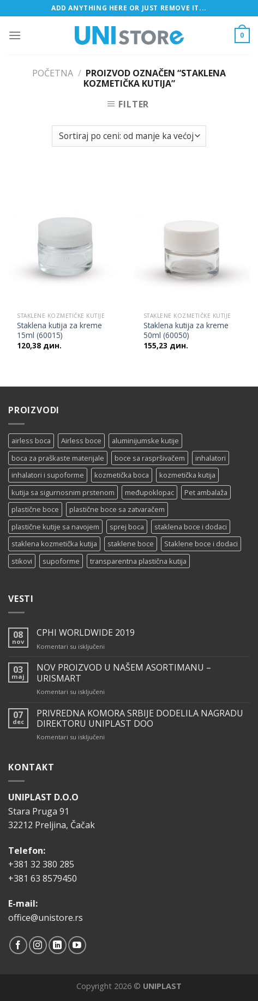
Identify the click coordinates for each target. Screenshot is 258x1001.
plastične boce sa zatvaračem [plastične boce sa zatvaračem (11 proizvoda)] (117, 509)
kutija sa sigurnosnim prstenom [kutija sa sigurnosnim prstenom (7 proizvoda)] (63, 492)
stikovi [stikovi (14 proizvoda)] (21, 561)
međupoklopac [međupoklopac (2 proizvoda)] (149, 492)
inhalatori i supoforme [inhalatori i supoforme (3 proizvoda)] (47, 475)
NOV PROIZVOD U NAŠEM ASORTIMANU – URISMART (124, 672)
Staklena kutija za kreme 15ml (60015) (59, 330)
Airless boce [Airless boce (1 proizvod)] (81, 440)
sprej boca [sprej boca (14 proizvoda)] (127, 527)
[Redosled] (129, 136)
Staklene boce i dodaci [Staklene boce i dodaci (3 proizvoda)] (201, 543)
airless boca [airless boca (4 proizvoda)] (31, 440)
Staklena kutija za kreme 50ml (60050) (186, 330)
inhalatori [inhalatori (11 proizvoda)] (210, 458)
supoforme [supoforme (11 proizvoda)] (61, 561)
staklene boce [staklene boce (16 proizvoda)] (130, 543)
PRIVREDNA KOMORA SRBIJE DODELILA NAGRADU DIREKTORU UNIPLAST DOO (140, 718)
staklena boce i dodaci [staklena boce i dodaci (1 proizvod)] (190, 527)
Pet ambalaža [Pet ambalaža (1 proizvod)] (205, 492)
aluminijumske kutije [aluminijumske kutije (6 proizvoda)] (145, 440)
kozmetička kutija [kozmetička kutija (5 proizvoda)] (187, 475)
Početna (52, 73)
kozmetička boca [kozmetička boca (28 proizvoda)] (121, 475)
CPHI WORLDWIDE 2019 (86, 633)
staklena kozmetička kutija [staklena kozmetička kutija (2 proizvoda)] (54, 543)
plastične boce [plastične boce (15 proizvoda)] (35, 509)
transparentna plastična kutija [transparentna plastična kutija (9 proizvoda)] (138, 561)
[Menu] (14, 35)
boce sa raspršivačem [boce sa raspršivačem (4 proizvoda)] (150, 458)
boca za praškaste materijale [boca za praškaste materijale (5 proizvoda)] (57, 458)
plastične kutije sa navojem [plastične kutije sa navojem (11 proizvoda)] (55, 527)
